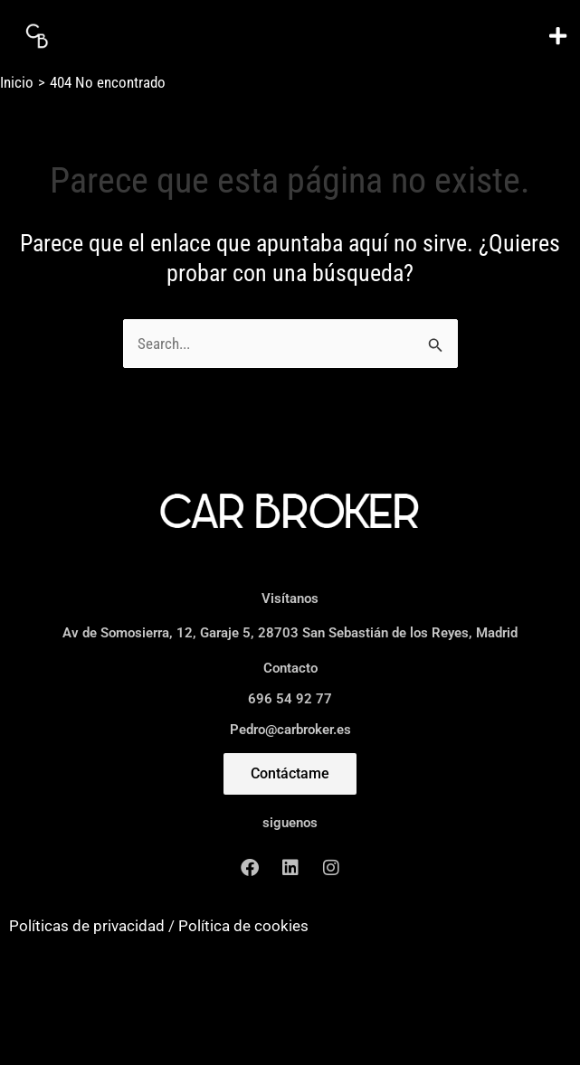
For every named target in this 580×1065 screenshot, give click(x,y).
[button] (557, 36)
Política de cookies (243, 926)
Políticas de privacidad (87, 926)
